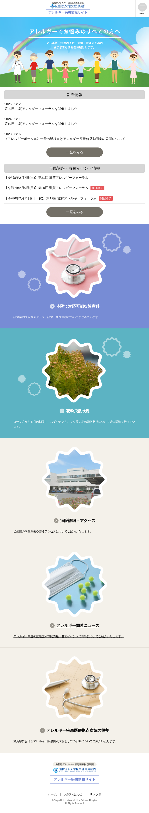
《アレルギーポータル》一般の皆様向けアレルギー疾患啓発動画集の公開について (64, 139)
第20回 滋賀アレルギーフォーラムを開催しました (40, 109)
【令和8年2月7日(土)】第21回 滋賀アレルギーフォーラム (46, 177)
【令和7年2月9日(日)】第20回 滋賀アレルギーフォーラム (46, 188)
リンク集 (95, 794)
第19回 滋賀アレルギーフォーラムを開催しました (40, 124)
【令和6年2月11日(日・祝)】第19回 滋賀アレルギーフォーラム (50, 198)
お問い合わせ (73, 794)
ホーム (52, 794)
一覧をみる (74, 152)
